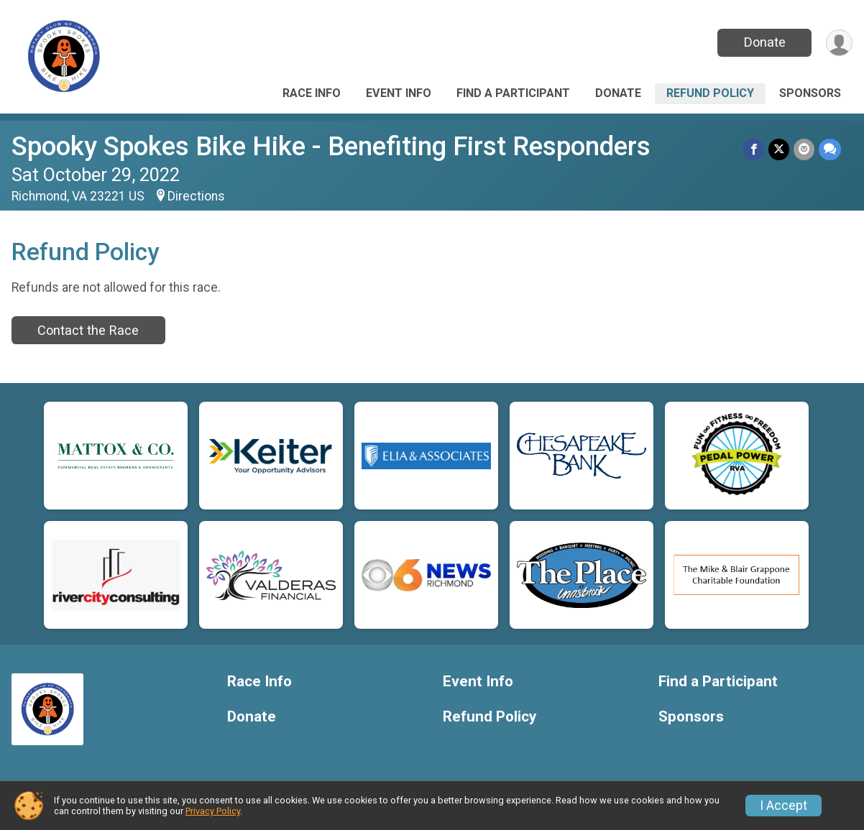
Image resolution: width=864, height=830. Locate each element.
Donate (765, 42)
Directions (196, 196)
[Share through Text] (830, 149)
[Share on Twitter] (778, 149)
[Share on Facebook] (753, 149)
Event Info (398, 93)
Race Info (311, 93)
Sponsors (810, 93)
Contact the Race (88, 330)
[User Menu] (839, 42)
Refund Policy (710, 93)
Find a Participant (513, 93)
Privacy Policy (212, 811)
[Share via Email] (804, 149)
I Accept (783, 805)
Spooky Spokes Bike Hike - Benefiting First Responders (331, 146)
